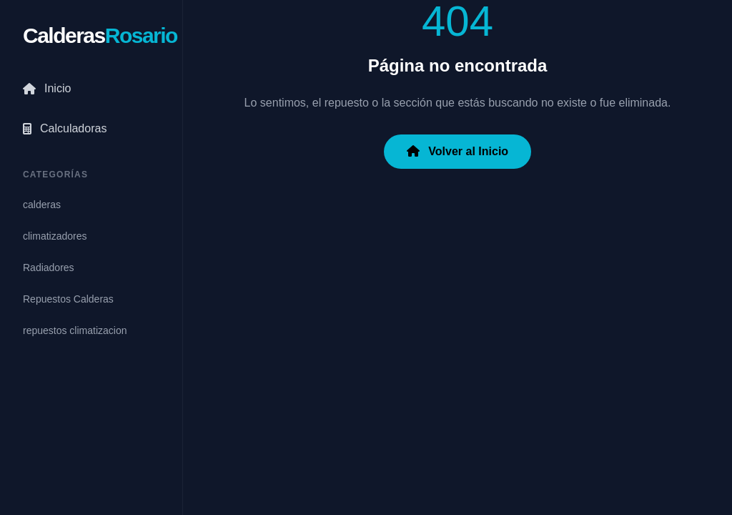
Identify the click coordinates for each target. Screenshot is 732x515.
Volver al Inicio (457, 151)
